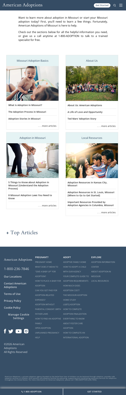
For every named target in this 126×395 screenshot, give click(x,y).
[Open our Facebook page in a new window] (5, 330)
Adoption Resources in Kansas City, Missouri (87, 184)
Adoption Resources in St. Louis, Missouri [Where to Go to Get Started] (91, 194)
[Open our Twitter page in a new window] (10, 330)
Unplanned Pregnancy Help (47, 335)
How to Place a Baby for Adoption (48, 283)
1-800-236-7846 (16, 268)
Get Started (102, 5)
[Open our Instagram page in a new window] (26, 330)
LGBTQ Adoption (71, 304)
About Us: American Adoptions (85, 105)
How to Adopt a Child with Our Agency (74, 269)
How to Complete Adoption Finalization (74, 311)
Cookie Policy (12, 307)
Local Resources (100, 281)
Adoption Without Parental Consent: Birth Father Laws (48, 309)
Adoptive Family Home (74, 262)
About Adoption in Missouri (101, 274)
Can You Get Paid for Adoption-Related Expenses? (46, 295)
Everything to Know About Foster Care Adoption (73, 323)
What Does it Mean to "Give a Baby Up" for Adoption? (46, 271)
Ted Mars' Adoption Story (82, 118)
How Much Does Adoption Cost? (71, 288)
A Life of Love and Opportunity (85, 112)
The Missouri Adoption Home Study (75, 297)
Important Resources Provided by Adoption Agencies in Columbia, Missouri (91, 204)
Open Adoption (43, 328)
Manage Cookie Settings (18, 316)
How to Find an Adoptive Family (48, 321)
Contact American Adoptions (15, 285)
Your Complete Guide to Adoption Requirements (76, 278)
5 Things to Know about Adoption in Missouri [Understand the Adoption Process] (28, 185)
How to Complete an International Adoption (76, 335)
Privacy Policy (12, 301)
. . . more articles (47, 125)
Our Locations (13, 276)
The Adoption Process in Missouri (27, 111)
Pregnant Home (43, 262)
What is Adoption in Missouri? (25, 105)
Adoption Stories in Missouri (24, 118)
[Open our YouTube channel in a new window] (19, 330)
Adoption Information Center (103, 264)
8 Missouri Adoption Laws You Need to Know (30, 197)
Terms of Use (12, 294)
